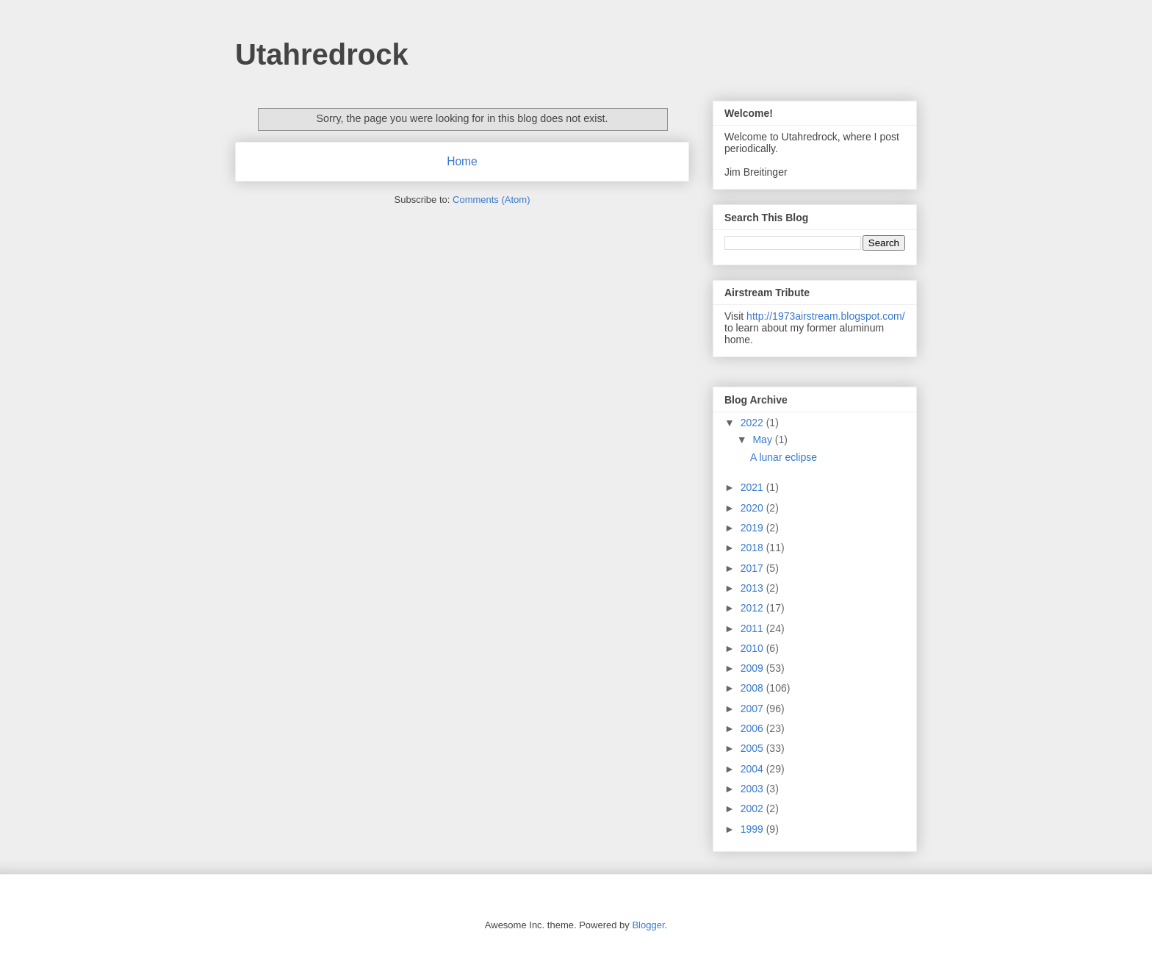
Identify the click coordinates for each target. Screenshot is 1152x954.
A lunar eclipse (783, 457)
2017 (753, 568)
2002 (753, 808)
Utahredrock (321, 54)
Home (462, 161)
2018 (753, 547)
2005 (753, 748)
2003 (753, 789)
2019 (753, 528)
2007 (753, 708)
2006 (753, 728)
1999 (753, 829)
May (763, 439)
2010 (753, 648)
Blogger (648, 924)
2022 (753, 422)
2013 (753, 588)
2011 (753, 628)
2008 (753, 688)
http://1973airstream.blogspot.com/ (825, 316)
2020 (753, 508)
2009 (753, 668)
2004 (753, 769)
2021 (753, 487)
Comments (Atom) (491, 199)
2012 (753, 608)
